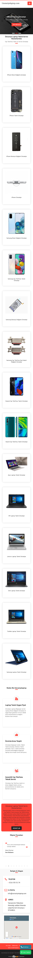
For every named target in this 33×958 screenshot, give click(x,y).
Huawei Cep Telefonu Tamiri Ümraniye (16, 401)
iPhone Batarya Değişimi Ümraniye (16, 156)
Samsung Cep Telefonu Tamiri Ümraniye (16, 279)
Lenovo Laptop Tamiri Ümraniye (16, 556)
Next (31, 21)
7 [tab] (22, 866)
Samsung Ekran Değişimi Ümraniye (17, 238)
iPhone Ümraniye (16, 197)
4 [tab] (14, 866)
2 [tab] (9, 866)
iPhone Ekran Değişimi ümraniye (16, 75)
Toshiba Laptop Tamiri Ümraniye (16, 631)
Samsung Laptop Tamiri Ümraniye (16, 672)
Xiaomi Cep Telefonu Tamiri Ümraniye (16, 442)
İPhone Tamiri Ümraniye (16, 115)
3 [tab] (11, 866)
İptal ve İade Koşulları (13, 947)
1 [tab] (6, 866)
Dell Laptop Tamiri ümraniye (16, 590)
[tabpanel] (16, 21)
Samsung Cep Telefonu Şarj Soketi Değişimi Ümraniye (16, 361)
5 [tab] (16, 866)
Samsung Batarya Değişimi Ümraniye (16, 319)
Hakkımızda (15, 945)
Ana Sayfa (8, 945)
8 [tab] (24, 866)
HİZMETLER (16, 828)
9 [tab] (27, 866)
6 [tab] (19, 866)
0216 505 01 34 (16, 24)
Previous (2, 21)
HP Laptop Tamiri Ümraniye (16, 516)
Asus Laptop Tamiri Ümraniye (16, 475)
